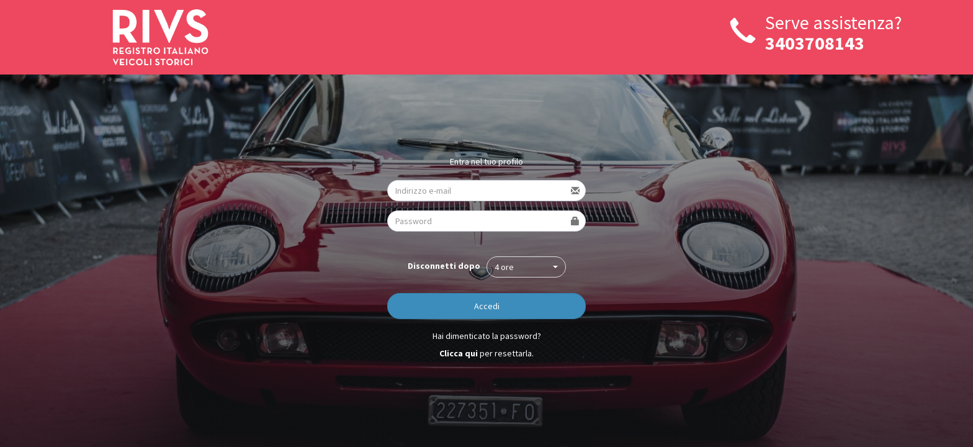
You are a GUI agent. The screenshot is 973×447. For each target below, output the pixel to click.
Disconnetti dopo (444, 265)
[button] (526, 267)
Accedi (487, 306)
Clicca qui (458, 353)
